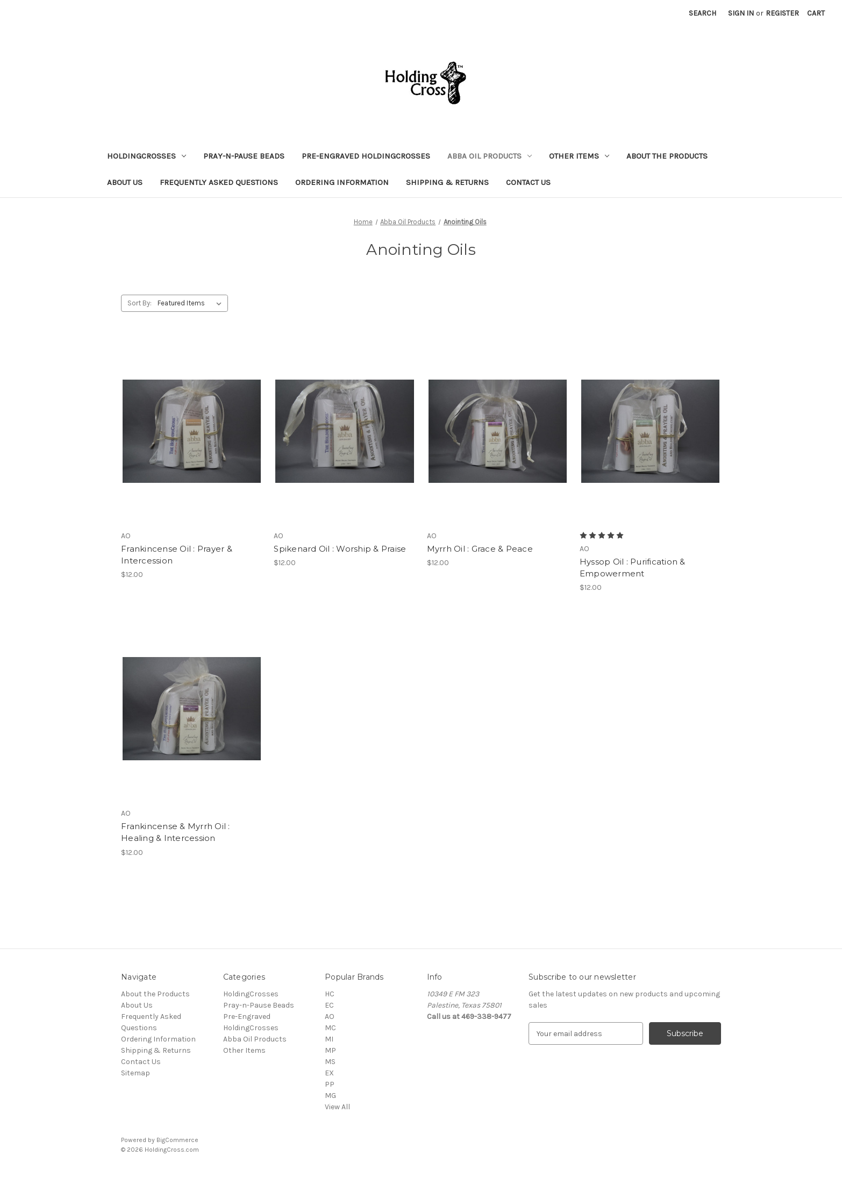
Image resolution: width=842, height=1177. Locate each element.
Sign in (741, 13)
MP (330, 1050)
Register (782, 13)
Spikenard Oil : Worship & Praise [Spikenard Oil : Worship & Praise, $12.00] (340, 549)
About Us (124, 182)
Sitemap (135, 1073)
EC (329, 1005)
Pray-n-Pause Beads (243, 156)
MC (330, 1027)
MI (329, 1039)
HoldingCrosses (146, 156)
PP (329, 1084)
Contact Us (528, 182)
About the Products (667, 156)
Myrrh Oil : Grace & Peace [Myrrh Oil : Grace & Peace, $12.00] (480, 549)
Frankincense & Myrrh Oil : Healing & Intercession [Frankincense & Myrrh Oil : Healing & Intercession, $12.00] (175, 832)
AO (329, 1016)
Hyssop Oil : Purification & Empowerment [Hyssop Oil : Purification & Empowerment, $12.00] (633, 568)
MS (330, 1061)
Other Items (579, 156)
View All (337, 1106)
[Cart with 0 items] (816, 13)
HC (329, 993)
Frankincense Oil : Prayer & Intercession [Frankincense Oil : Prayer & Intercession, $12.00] (176, 555)
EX (329, 1073)
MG (330, 1095)
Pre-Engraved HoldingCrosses (366, 156)
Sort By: (139, 303)
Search (702, 13)
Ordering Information (342, 182)
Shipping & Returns (447, 182)
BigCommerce (177, 1140)
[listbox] (191, 303)
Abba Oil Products (489, 156)
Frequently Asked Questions (219, 182)
